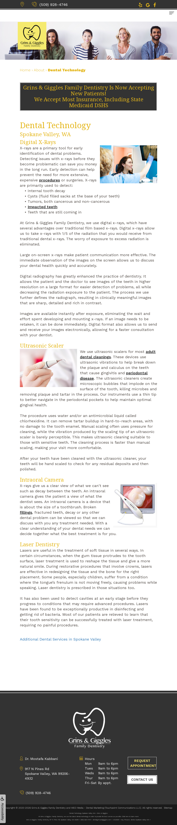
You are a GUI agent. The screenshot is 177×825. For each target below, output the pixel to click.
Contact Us (142, 791)
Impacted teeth (42, 206)
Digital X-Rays (38, 142)
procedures (49, 180)
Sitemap (168, 807)
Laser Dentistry (40, 544)
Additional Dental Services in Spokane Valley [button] (60, 639)
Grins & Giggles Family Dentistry (48, 807)
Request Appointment (143, 774)
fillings (26, 512)
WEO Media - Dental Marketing (87, 807)
